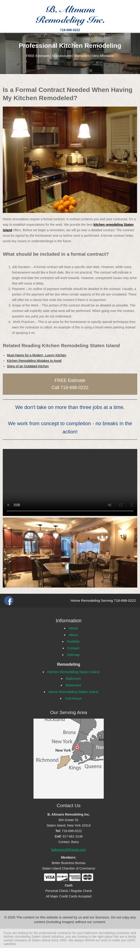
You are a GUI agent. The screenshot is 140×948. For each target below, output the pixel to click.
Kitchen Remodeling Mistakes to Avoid (34, 361)
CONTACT (105, 36)
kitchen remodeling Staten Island (27, 936)
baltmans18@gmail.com (68, 849)
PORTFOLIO (85, 36)
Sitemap (73, 655)
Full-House (73, 698)
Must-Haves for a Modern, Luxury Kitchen (36, 355)
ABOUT (68, 36)
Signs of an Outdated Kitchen (28, 366)
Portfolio (73, 641)
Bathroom (73, 678)
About (73, 635)
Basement (73, 685)
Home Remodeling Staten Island (73, 692)
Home (73, 628)
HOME (32, 36)
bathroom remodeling (99, 933)
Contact (73, 648)
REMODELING (51, 36)
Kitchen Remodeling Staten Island (73, 672)
